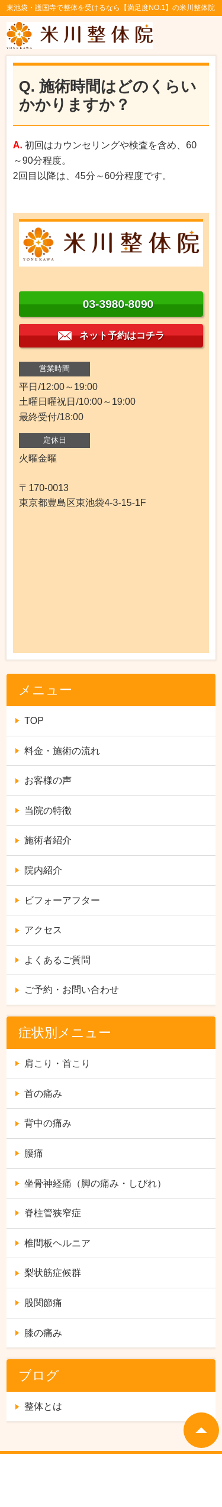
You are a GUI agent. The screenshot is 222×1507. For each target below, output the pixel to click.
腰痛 (33, 1153)
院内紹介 (43, 870)
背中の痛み (48, 1123)
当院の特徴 (48, 811)
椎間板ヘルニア (57, 1243)
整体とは (43, 1406)
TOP (34, 721)
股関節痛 (43, 1303)
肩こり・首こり (57, 1063)
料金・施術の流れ (62, 751)
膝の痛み (43, 1333)
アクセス (43, 930)
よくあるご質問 (57, 960)
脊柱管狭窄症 (52, 1213)
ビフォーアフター (62, 900)
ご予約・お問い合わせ (71, 990)
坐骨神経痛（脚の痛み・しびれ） (95, 1183)
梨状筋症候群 (52, 1273)
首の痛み (43, 1094)
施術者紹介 (48, 840)
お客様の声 (48, 780)
